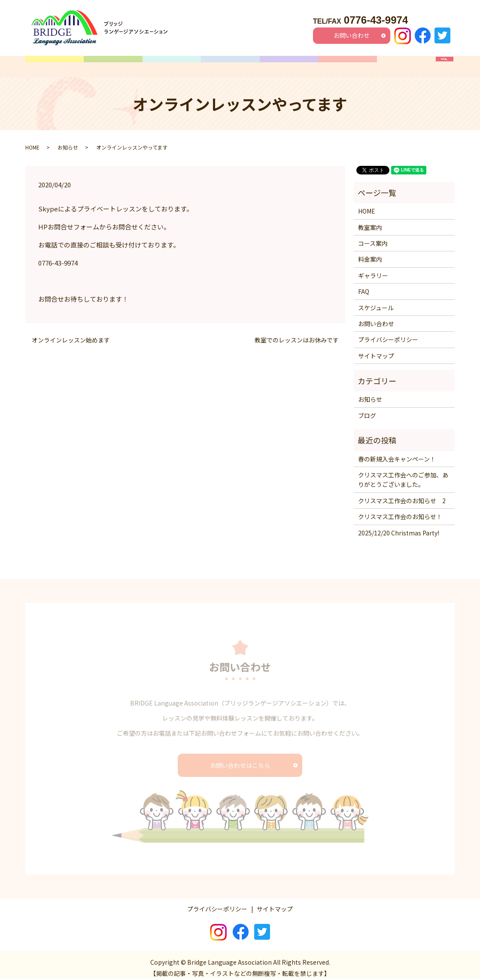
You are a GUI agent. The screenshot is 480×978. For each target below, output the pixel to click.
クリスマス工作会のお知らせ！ (400, 510)
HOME (54, 63)
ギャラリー (347, 63)
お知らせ (68, 140)
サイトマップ (376, 349)
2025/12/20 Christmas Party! (398, 526)
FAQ (406, 63)
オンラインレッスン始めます (71, 334)
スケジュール (230, 63)
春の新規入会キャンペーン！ (397, 452)
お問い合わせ (352, 35)
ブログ (367, 408)
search (448, 63)
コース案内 (172, 63)
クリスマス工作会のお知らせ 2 (402, 493)
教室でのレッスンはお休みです (297, 334)
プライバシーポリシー (388, 333)
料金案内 (289, 63)
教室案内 (113, 63)
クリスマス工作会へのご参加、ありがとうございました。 (403, 473)
